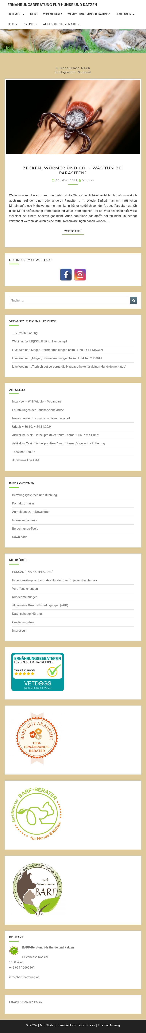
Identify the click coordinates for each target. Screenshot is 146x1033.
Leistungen (123, 14)
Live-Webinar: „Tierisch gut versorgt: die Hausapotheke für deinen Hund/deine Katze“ (69, 366)
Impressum (20, 630)
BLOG (10, 24)
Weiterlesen (74, 231)
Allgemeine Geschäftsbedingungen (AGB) (40, 605)
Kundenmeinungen (24, 597)
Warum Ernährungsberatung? (88, 14)
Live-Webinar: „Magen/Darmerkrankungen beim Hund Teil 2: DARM (57, 358)
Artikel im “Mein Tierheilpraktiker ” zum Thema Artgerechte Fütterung (58, 443)
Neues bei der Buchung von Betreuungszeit (41, 418)
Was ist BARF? (52, 14)
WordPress (87, 1025)
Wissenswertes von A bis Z (61, 24)
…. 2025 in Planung (25, 333)
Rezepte (28, 24)
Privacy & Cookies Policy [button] (25, 1002)
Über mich (14, 14)
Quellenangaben (23, 622)
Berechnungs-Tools (25, 528)
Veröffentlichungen (25, 589)
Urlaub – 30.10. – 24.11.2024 (32, 426)
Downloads (19, 537)
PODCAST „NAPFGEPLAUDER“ (32, 572)
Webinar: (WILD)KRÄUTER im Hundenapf (39, 341)
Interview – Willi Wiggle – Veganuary (36, 401)
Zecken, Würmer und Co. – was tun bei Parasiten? (73, 170)
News (34, 14)
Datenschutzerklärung (27, 614)
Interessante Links (24, 520)
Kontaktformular (23, 503)
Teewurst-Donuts (23, 452)
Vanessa (88, 180)
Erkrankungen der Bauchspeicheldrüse (38, 410)
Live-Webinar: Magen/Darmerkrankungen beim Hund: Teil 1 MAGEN (57, 350)
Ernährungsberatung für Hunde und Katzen (52, 4)
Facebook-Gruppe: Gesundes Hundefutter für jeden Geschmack (54, 580)
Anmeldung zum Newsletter (31, 512)
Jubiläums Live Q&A (25, 460)
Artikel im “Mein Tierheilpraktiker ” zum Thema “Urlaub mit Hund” (55, 435)
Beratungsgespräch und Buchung (34, 495)
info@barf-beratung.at (24, 977)
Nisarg (115, 1025)
